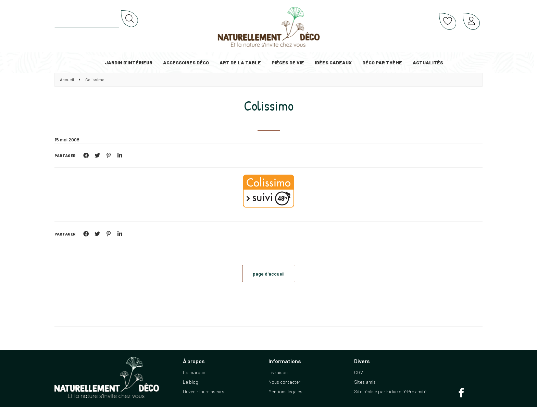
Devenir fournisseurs (203, 391)
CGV (358, 372)
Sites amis (365, 382)
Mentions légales (285, 391)
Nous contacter (284, 382)
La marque (194, 372)
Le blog (190, 382)
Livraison (278, 372)
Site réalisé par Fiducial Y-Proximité (390, 391)
